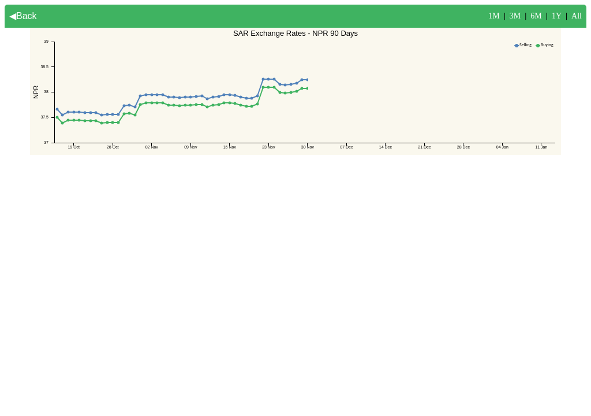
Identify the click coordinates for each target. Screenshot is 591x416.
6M (535, 16)
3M (515, 16)
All (576, 16)
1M (493, 16)
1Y (557, 16)
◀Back (23, 16)
